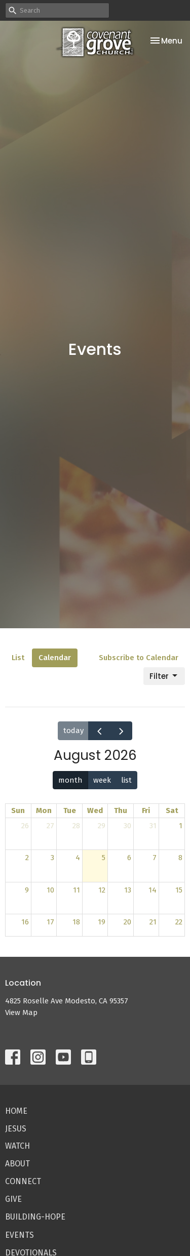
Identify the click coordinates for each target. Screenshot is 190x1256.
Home (16, 1111)
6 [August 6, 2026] (129, 857)
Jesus (15, 1128)
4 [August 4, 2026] (77, 857)
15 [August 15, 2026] (178, 890)
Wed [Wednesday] (95, 810)
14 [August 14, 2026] (152, 890)
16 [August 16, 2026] (25, 921)
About (17, 1163)
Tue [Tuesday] (69, 810)
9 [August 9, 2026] (27, 890)
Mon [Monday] (44, 810)
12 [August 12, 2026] (101, 890)
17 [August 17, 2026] (50, 921)
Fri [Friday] (146, 810)
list (126, 780)
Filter (164, 676)
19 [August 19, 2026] (101, 921)
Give (13, 1199)
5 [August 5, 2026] (103, 857)
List (18, 657)
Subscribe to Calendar (138, 657)
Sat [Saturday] (172, 810)
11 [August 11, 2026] (76, 890)
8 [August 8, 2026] (180, 857)
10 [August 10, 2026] (50, 890)
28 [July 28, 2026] (76, 825)
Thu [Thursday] (120, 810)
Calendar (55, 657)
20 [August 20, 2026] (127, 921)
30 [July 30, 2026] (127, 825)
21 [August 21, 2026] (153, 921)
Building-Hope (35, 1217)
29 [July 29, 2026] (101, 825)
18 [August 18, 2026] (76, 921)
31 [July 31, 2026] (153, 825)
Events (19, 1235)
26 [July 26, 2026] (25, 825)
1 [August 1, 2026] (180, 825)
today (73, 730)
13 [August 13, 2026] (127, 890)
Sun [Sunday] (18, 810)
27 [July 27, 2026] (50, 825)
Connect (23, 1181)
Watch (17, 1146)
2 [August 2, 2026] (27, 857)
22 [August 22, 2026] (178, 921)
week (102, 780)
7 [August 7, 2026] (155, 857)
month (70, 780)
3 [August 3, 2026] (52, 857)
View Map (21, 1012)
